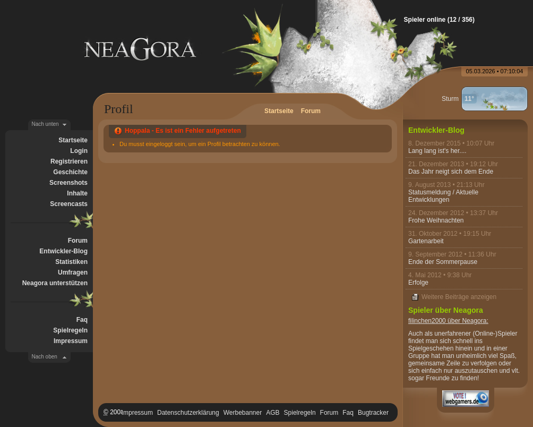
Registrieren (69, 161)
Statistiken (71, 262)
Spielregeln (70, 330)
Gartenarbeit (426, 241)
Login (79, 151)
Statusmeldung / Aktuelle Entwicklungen (443, 196)
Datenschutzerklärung (188, 412)
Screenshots (68, 182)
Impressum (71, 341)
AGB (272, 412)
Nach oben (44, 357)
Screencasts (69, 204)
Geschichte (70, 172)
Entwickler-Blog (63, 251)
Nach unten (45, 124)
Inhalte (77, 193)
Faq (82, 319)
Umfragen (73, 272)
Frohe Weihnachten (436, 220)
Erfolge (418, 282)
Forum (78, 240)
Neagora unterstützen (55, 283)
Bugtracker (373, 412)
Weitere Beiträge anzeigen (459, 297)
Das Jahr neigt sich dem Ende (450, 171)
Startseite (73, 140)
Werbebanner (242, 412)
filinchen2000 (427, 320)
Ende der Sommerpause (442, 262)
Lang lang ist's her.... (437, 151)
